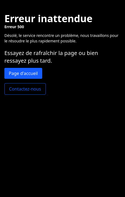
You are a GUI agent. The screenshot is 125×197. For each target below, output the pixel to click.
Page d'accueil (23, 73)
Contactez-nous (25, 89)
